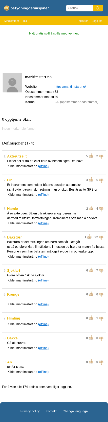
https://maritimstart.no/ (70, 86)
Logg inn (97, 20)
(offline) (43, 166)
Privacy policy (30, 411)
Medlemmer (11, 20)
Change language (75, 411)
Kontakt (51, 411)
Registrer (82, 20)
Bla (25, 20)
